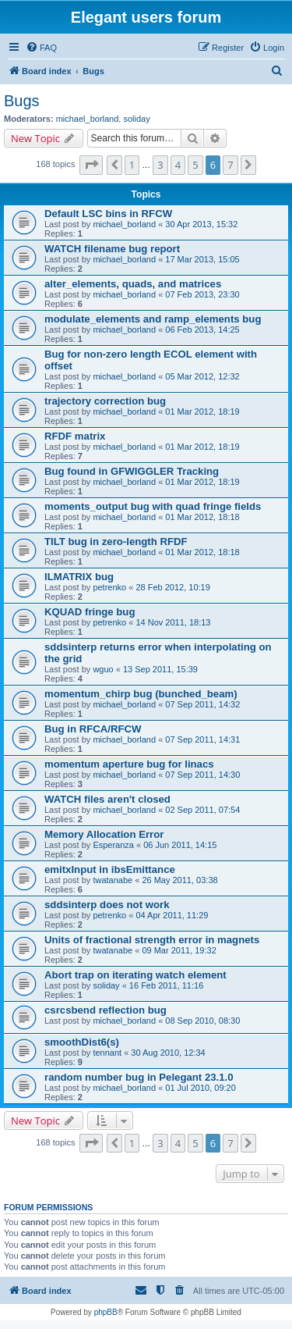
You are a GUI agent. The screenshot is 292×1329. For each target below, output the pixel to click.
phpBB (106, 1312)
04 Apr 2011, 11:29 (171, 915)
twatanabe (112, 880)
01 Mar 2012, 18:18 (202, 517)
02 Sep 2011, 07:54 (202, 809)
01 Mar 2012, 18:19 (202, 411)
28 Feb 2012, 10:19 (172, 587)
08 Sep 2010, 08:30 (202, 1020)
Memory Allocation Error (104, 834)
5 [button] (195, 165)
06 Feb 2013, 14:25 (202, 329)
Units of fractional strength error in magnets (151, 940)
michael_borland (87, 118)
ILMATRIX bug (79, 577)
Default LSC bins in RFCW (108, 213)
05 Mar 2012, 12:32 (202, 376)
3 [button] (160, 165)
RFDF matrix (74, 436)
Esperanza (113, 845)
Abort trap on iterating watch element (135, 975)
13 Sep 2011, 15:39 (160, 669)
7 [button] (230, 165)
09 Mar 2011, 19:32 (179, 950)
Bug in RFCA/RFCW (93, 729)
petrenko (109, 587)
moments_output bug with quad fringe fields (152, 506)
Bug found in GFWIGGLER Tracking (131, 471)
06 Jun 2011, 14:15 (179, 845)
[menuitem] (41, 47)
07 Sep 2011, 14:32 (202, 704)
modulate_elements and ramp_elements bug (152, 319)
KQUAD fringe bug (89, 612)
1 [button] (132, 165)
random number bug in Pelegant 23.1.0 (139, 1077)
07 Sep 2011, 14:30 (202, 774)
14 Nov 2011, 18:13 (172, 622)
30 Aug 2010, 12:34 (168, 1052)
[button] (91, 164)
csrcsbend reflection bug (105, 1010)
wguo (103, 669)
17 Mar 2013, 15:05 (202, 259)
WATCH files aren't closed (107, 799)
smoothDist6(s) (81, 1042)
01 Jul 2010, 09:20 (200, 1087)
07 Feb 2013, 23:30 (202, 294)
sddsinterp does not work (106, 904)
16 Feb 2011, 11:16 (166, 985)
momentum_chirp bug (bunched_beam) (140, 694)
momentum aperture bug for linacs (129, 764)
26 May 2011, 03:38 (179, 880)
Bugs (22, 100)
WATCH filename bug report (112, 249)
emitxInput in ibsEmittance (109, 869)
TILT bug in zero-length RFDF (116, 541)
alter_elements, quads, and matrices (132, 284)
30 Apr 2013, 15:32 (201, 224)
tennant (107, 1052)
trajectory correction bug (105, 401)
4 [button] (178, 165)
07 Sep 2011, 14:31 (202, 739)
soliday (136, 118)
